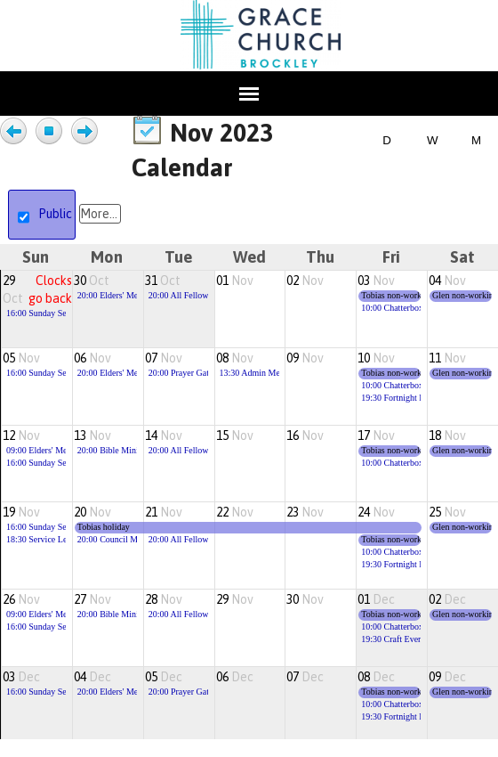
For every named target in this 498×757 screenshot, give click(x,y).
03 (376, 280)
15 (234, 435)
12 (21, 435)
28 (163, 599)
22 (234, 512)
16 (305, 435)
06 (92, 358)
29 (234, 599)
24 (376, 512)
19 (21, 512)
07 (163, 358)
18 (447, 435)
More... (98, 214)
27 (92, 599)
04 (447, 280)
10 (376, 358)
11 (447, 358)
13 (92, 435)
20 (92, 512)
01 (234, 280)
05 (21, 358)
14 (163, 435)
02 (305, 280)
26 (21, 599)
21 (163, 512)
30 (91, 280)
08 (234, 358)
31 (163, 280)
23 (305, 512)
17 (376, 435)
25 (447, 512)
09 (305, 358)
